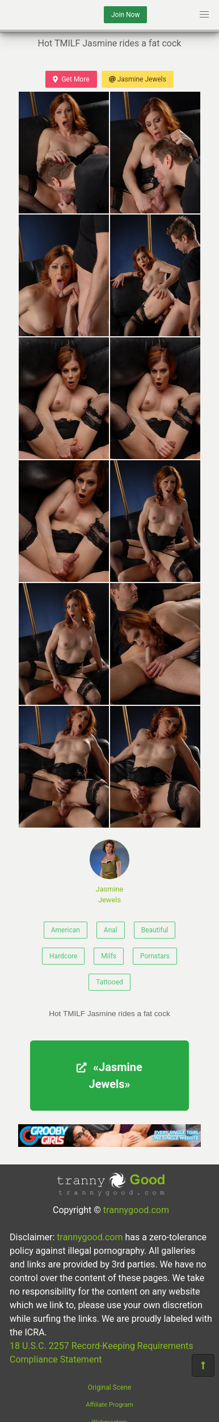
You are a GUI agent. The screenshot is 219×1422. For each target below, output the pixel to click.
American (65, 930)
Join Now (125, 15)
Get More (71, 79)
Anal (110, 930)
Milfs (108, 956)
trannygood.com (136, 1210)
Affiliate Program (109, 1404)
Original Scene (110, 1387)
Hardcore (63, 956)
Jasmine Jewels (137, 79)
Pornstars (155, 956)
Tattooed (109, 982)
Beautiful (155, 930)
